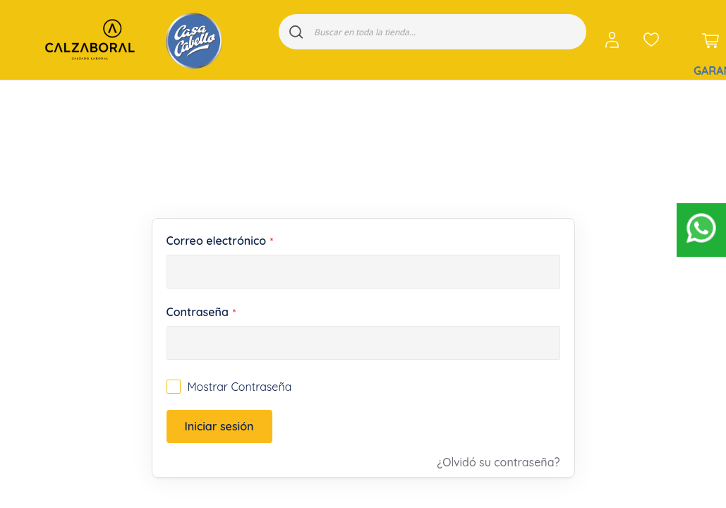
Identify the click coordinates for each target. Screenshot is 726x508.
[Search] (296, 31)
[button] (614, 40)
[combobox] (432, 31)
